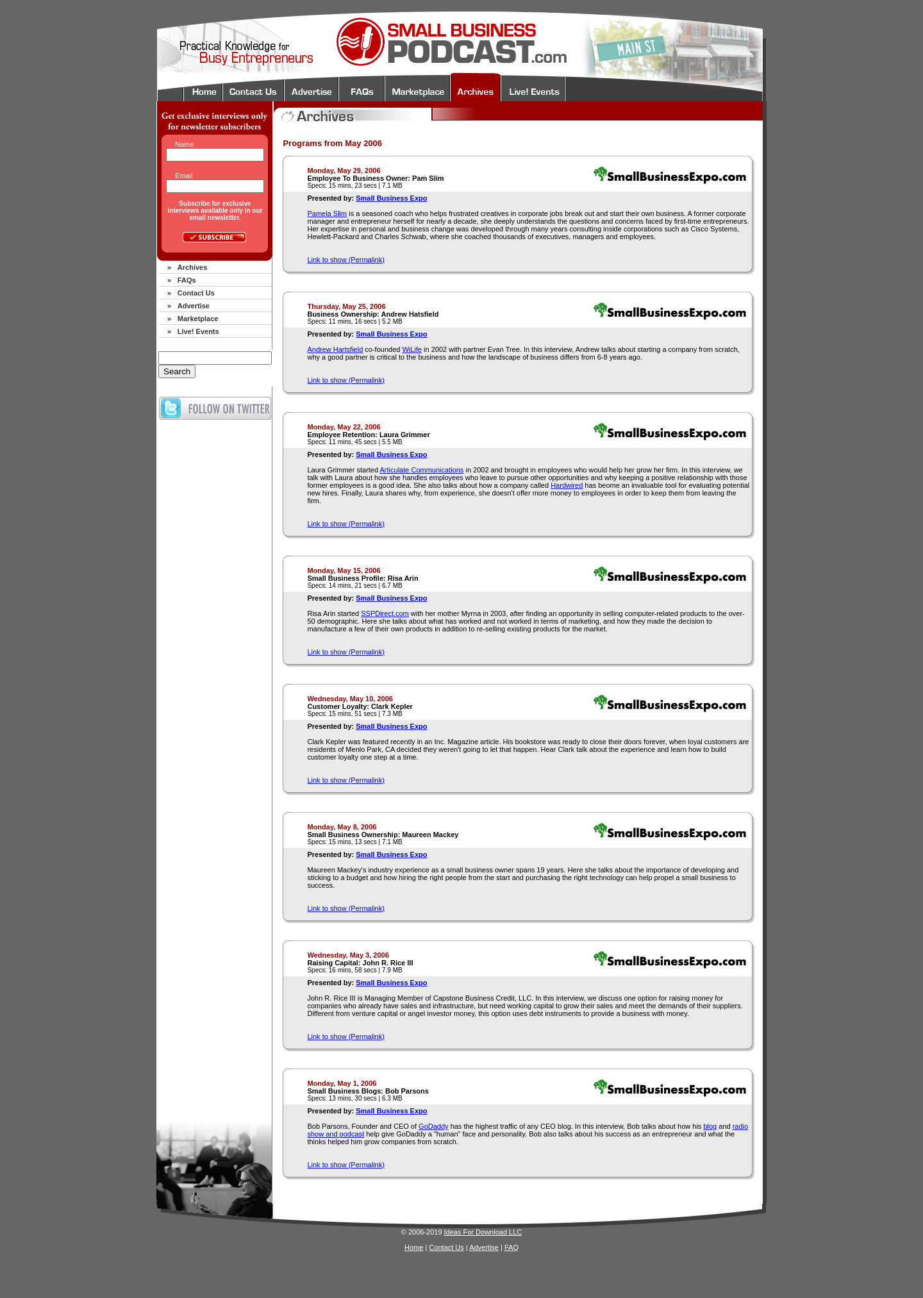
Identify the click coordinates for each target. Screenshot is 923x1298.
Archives (192, 267)
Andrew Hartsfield (335, 349)
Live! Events (198, 331)
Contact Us (196, 293)
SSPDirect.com (385, 613)
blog (710, 1126)
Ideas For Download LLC (483, 1232)
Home (413, 1247)
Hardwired (567, 485)
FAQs (187, 280)
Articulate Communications (422, 470)
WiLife (412, 349)
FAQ (511, 1247)
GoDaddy (433, 1126)
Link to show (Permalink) (345, 259)
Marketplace (198, 318)
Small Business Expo (391, 198)
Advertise (194, 306)
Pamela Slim (327, 213)
